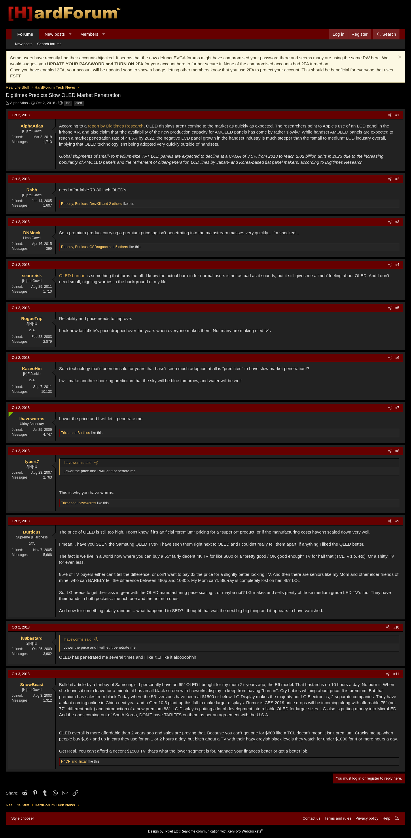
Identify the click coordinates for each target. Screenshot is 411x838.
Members (89, 34)
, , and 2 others (91, 204)
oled (78, 103)
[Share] (389, 115)
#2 (397, 179)
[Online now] (9, 413)
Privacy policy (366, 818)
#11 (396, 674)
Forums (25, 34)
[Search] (386, 34)
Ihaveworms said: (77, 462)
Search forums (49, 44)
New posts (55, 34)
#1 (397, 115)
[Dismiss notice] (399, 58)
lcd (68, 103)
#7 (397, 408)
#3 (397, 222)
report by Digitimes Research (115, 125)
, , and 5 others (94, 247)
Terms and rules (338, 818)
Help (386, 818)
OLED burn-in (72, 275)
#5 (397, 308)
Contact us (311, 818)
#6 (397, 358)
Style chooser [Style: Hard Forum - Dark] (22, 818)
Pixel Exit (172, 831)
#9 (397, 521)
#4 (397, 265)
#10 (396, 627)
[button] (70, 34)
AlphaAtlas (19, 103)
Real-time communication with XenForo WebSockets (222, 831)
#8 (397, 451)
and (75, 433)
